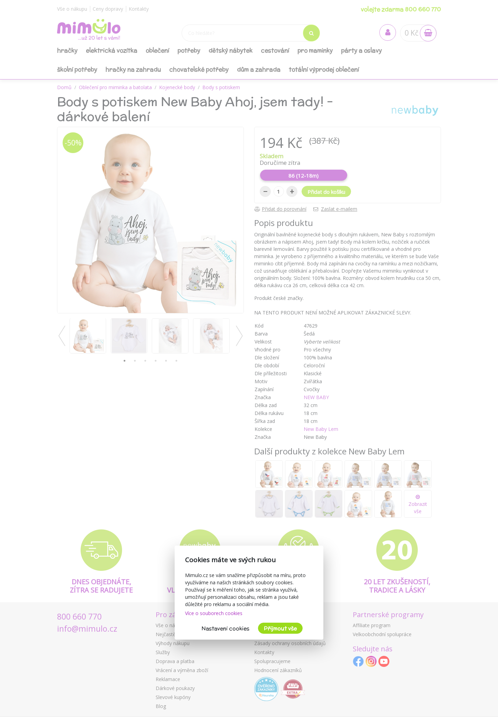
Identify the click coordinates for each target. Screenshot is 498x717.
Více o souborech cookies (213, 613)
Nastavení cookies (225, 628)
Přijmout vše (280, 628)
